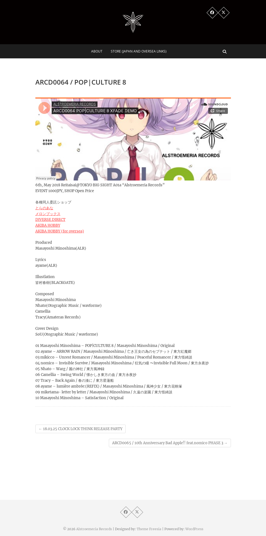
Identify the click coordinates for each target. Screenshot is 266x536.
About (96, 51)
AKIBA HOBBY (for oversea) (59, 231)
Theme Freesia (149, 529)
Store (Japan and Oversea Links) (139, 51)
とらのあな (44, 208)
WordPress (194, 529)
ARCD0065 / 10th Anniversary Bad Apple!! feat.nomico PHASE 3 (170, 443)
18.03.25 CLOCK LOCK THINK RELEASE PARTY (80, 429)
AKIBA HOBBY (47, 225)
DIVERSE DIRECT (50, 219)
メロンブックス (47, 213)
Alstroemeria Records (94, 529)
